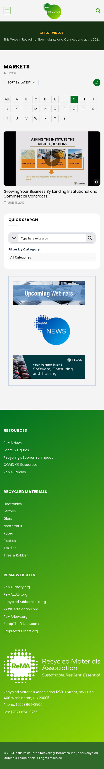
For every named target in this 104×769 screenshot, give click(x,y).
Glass (8, 518)
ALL (7, 99)
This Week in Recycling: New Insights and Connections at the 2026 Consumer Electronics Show (52, 39)
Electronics (13, 504)
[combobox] (52, 257)
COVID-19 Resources (21, 464)
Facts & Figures (16, 450)
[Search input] (52, 238)
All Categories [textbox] (20, 257)
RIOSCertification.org (21, 609)
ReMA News (13, 442)
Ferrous (10, 511)
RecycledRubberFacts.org (25, 601)
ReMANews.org (15, 616)
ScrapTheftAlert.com (21, 623)
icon (52, 158)
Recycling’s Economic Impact (28, 457)
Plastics (10, 540)
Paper (8, 533)
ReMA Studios (15, 472)
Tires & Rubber (16, 555)
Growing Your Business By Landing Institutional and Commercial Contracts (50, 194)
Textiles (10, 548)
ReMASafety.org (17, 587)
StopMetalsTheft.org (21, 631)
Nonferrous (13, 526)
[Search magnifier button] (90, 238)
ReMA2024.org (15, 594)
